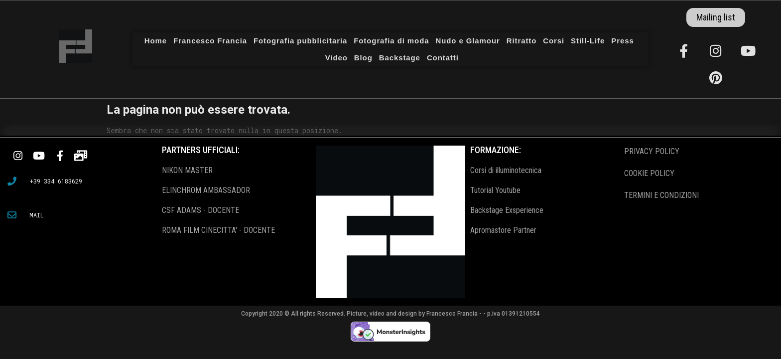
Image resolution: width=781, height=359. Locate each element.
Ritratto (522, 40)
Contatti (443, 57)
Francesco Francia (210, 40)
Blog (363, 57)
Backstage (399, 57)
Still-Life (588, 40)
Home (155, 40)
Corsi (553, 40)
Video (336, 57)
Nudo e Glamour (467, 40)
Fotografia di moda (391, 40)
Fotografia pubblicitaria (300, 40)
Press (622, 40)
